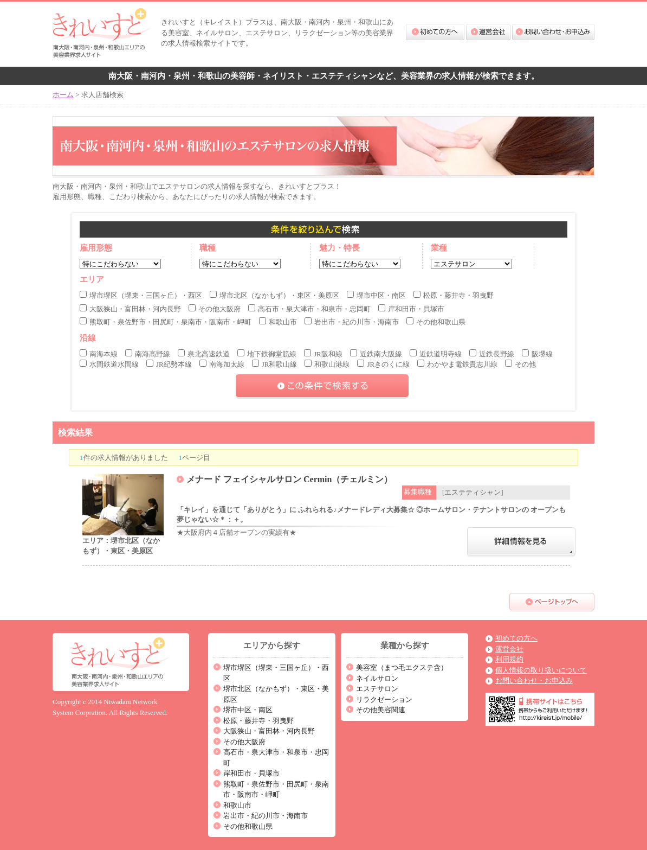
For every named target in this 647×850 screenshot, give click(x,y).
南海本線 (99, 354)
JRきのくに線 (383, 364)
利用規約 (509, 659)
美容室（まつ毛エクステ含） (402, 667)
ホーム (63, 95)
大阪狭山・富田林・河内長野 (130, 309)
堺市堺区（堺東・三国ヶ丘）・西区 (141, 295)
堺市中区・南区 (376, 295)
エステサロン (377, 689)
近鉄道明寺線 (436, 354)
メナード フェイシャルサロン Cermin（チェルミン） (289, 479)
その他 (520, 364)
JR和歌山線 (274, 364)
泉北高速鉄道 (204, 354)
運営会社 (488, 32)
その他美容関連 (380, 710)
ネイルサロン (377, 678)
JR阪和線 (323, 354)
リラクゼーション (384, 699)
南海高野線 (147, 354)
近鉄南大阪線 (376, 354)
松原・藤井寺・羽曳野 (453, 295)
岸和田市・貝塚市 (411, 309)
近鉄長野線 (491, 354)
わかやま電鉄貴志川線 (457, 364)
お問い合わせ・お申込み (553, 32)
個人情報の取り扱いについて (541, 670)
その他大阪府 (215, 309)
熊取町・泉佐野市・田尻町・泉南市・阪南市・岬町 (165, 322)
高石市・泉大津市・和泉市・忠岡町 (309, 309)
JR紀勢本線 (169, 364)
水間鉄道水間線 (109, 364)
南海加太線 (221, 364)
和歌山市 (278, 322)
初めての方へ (435, 32)
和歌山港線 (327, 364)
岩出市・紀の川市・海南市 (352, 322)
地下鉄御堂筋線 (266, 354)
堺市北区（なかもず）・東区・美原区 (274, 295)
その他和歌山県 (435, 322)
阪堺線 (537, 354)
